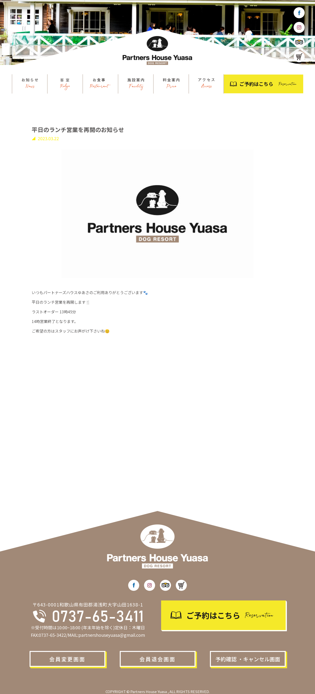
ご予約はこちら (256, 83)
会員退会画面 (157, 659)
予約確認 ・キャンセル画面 (247, 659)
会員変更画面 (67, 659)
